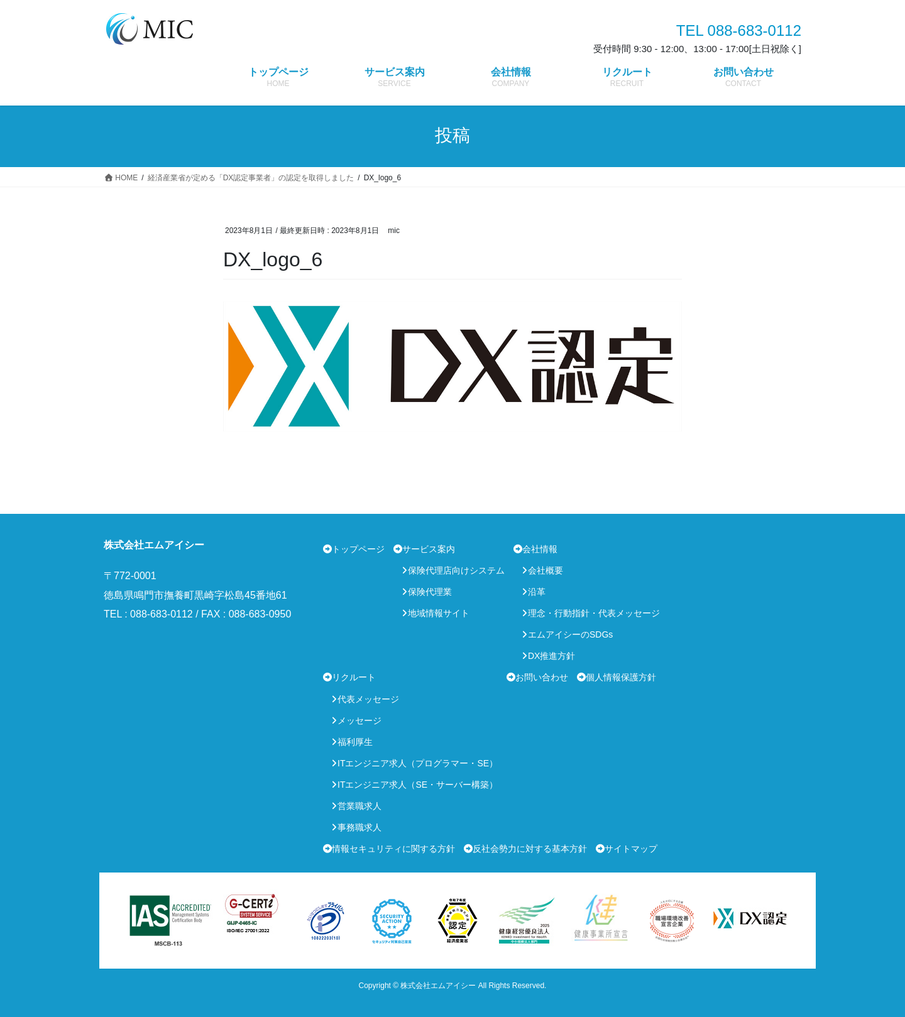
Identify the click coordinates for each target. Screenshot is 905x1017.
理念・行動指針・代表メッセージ (594, 613)
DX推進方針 (551, 656)
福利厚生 (355, 742)
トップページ (358, 549)
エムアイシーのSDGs (570, 634)
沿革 (537, 592)
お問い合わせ (541, 677)
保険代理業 (430, 592)
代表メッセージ (368, 699)
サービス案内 (428, 549)
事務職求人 (359, 827)
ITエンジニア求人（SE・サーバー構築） (417, 785)
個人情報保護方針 (621, 677)
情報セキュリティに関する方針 (393, 849)
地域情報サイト (438, 613)
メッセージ (359, 720)
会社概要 (545, 570)
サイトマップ (631, 849)
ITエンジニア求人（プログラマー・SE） (417, 763)
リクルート (354, 677)
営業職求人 (359, 806)
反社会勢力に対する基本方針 (530, 849)
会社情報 (539, 549)
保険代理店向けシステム (456, 570)
